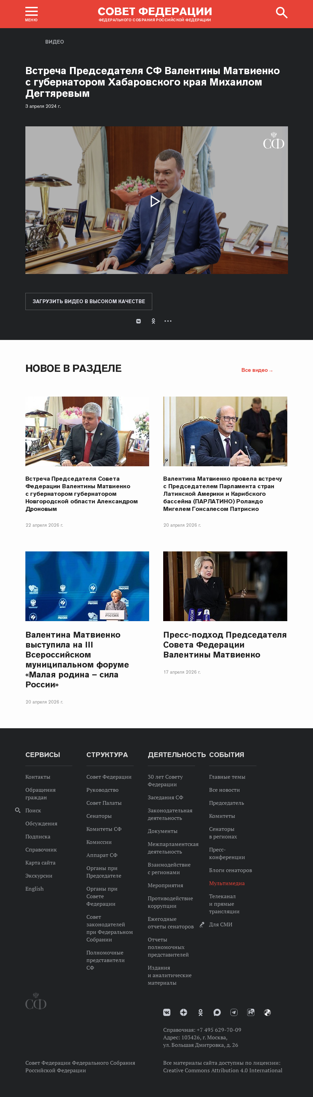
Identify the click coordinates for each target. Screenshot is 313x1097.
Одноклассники (153, 321)
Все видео (254, 370)
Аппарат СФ (102, 855)
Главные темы (227, 776)
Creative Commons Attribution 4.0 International (222, 1070)
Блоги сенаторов (230, 870)
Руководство (102, 789)
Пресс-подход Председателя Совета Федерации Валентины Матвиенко (225, 644)
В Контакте (138, 321)
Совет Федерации (109, 776)
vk (166, 1012)
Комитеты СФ (104, 828)
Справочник (41, 849)
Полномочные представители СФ (105, 960)
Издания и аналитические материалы (170, 975)
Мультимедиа (227, 883)
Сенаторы (99, 815)
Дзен (183, 1012)
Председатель (226, 802)
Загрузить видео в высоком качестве (89, 301)
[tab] (156, 326)
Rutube (250, 1012)
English (34, 888)
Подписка (37, 836)
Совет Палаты (104, 802)
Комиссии (99, 841)
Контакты (37, 776)
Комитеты (222, 815)
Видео (54, 42)
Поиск (33, 810)
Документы (163, 830)
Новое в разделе (73, 368)
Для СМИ (220, 924)
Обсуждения (41, 823)
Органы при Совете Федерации (102, 896)
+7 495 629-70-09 (219, 1029)
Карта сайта (40, 862)
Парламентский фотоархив (267, 1012)
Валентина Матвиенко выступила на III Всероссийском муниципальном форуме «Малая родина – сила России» (77, 659)
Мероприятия (165, 885)
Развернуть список (168, 321)
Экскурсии (38, 875)
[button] (32, 14)
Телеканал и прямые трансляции (224, 904)
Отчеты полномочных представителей (168, 947)
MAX (217, 1012)
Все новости (224, 789)
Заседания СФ (165, 797)
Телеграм (234, 1012)
